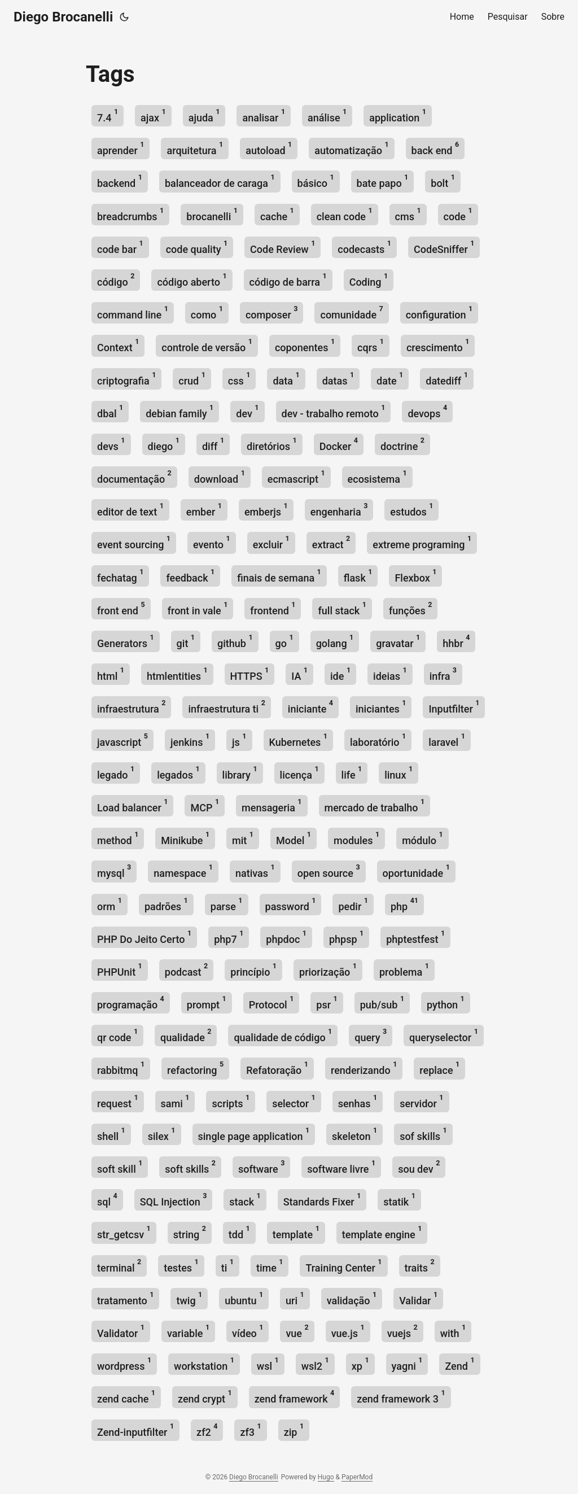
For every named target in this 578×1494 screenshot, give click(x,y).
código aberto (191, 280)
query (370, 1035)
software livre (341, 1167)
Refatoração (277, 1068)
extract (331, 542)
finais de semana (279, 575)
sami (175, 1101)
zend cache (126, 1396)
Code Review (282, 247)
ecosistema (377, 477)
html (110, 674)
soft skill (119, 1167)
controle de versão (206, 345)
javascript (122, 740)
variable (188, 1331)
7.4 (107, 115)
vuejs (402, 1331)
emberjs (266, 509)
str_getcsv (124, 1232)
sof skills (423, 1134)
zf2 (206, 1430)
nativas (255, 871)
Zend (459, 1364)
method (117, 838)
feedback (190, 575)
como (207, 312)
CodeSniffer (444, 247)
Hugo (326, 1477)
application (397, 115)
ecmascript (296, 477)
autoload (269, 148)
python (446, 1002)
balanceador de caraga (220, 181)
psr (326, 1002)
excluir (271, 542)
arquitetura (195, 148)
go (284, 641)
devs (111, 444)
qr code (117, 1035)
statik (399, 1199)
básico (315, 181)
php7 (228, 937)
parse (227, 904)
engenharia (339, 509)
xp (360, 1364)
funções (410, 608)
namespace (183, 871)
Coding (368, 280)
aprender (120, 148)
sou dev (419, 1167)
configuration (439, 312)
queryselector (443, 1035)
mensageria (271, 805)
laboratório (378, 740)
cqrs (370, 345)
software (261, 1167)
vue (297, 1331)
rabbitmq (120, 1068)
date (389, 378)
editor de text (130, 509)
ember (204, 509)
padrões (166, 904)
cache (277, 214)
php (404, 904)
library (239, 773)
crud (191, 378)
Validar (418, 1298)
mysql (114, 871)
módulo (422, 838)
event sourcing (133, 542)
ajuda (204, 115)
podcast (186, 970)
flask (358, 575)
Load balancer (132, 805)
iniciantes (381, 706)
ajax (153, 115)
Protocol (271, 1002)
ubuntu (244, 1298)
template (296, 1232)
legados (178, 773)
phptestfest (415, 937)
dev (247, 411)
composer (272, 312)
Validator (120, 1331)
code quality (196, 247)
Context (118, 345)
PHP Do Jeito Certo (144, 937)
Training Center (343, 1265)
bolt (443, 181)
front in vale (198, 608)
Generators (125, 641)
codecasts (364, 247)
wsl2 (315, 1364)
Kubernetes (298, 740)
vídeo (247, 1331)
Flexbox (415, 575)
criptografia (126, 378)
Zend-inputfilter (135, 1430)
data (286, 378)
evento (211, 542)
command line (132, 312)
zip (294, 1430)
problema (404, 970)
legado (115, 773)
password (290, 904)
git (186, 641)
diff (213, 444)
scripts (230, 1101)
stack (244, 1199)
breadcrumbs (130, 214)
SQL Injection (173, 1199)
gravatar (398, 641)
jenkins (189, 740)
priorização (328, 970)
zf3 (250, 1430)
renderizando (364, 1068)
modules (356, 838)
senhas (358, 1101)
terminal (119, 1265)
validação (351, 1298)
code (458, 214)
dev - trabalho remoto (334, 411)
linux (398, 773)
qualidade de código (283, 1035)
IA (299, 674)
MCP (204, 805)
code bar (120, 247)
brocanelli (212, 214)
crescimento (437, 345)
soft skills (190, 1167)
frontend (272, 608)
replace (439, 1068)
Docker (338, 444)
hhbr (456, 641)
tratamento (125, 1298)
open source (328, 871)
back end (435, 148)
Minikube (185, 838)
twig (189, 1298)
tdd (239, 1232)
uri (295, 1298)
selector (294, 1101)
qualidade (185, 1035)
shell (111, 1134)
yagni (407, 1364)
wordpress (124, 1364)
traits (420, 1265)
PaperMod (357, 1477)
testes (181, 1265)
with (453, 1331)
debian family (179, 411)
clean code (345, 214)
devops (427, 411)
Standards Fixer (322, 1199)
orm (109, 904)
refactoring (195, 1068)
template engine (382, 1232)
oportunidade (416, 871)
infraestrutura (131, 706)
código (115, 280)
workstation (204, 1364)
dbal (110, 411)
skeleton (354, 1134)
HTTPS (249, 674)
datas (338, 378)
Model (293, 838)
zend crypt (205, 1396)
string (189, 1232)
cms (408, 214)
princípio (253, 970)
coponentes (305, 345)
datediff (447, 378)
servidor (421, 1101)
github (235, 641)
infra (443, 674)
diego (163, 444)
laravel (446, 740)
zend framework (295, 1396)
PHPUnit (119, 970)
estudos (411, 509)
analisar (263, 115)
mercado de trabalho (375, 805)
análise (327, 115)
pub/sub (382, 1002)
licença (299, 773)
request (117, 1101)
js (239, 740)
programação (130, 1002)
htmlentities (177, 674)
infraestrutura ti (226, 706)
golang (335, 641)
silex (162, 1134)
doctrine (402, 444)
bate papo (383, 181)
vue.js (348, 1331)
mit (242, 838)
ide (340, 674)
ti (227, 1265)
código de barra (288, 280)
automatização (351, 148)
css (239, 378)
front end (121, 608)
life (351, 773)
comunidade (351, 312)
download (219, 477)
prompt (206, 1002)
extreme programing (422, 542)
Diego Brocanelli (63, 17)
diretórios (272, 444)
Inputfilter (453, 706)
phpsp (346, 937)
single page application (254, 1134)
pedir (353, 904)
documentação (134, 477)
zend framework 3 (401, 1396)
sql (107, 1199)
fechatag (120, 575)
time (269, 1265)
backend (119, 181)
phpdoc (286, 937)
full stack (342, 608)
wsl (268, 1364)
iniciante (310, 706)
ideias (390, 674)
